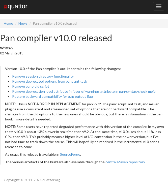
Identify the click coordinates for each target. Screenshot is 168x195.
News (22, 23)
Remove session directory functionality (43, 76)
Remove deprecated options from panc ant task (49, 81)
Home (8, 23)
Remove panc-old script (30, 86)
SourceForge (70, 154)
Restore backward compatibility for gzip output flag (52, 96)
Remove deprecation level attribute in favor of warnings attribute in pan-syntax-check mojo (84, 91)
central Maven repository (125, 162)
